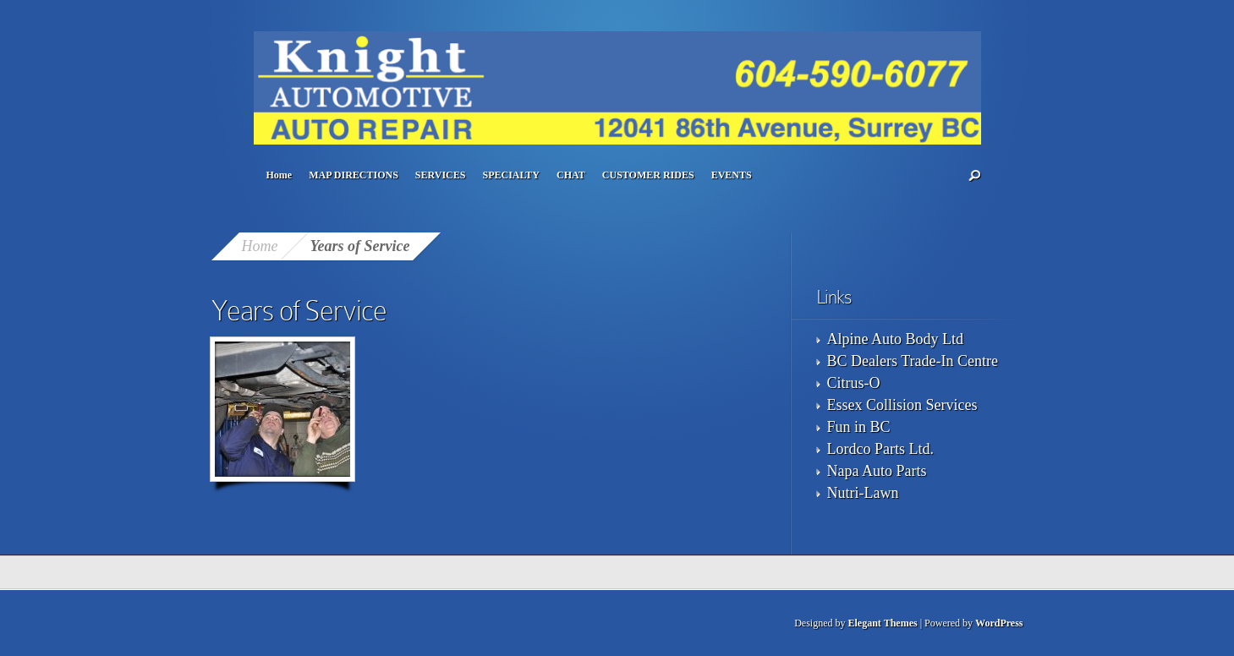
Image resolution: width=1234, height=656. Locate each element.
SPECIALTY (511, 175)
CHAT (571, 175)
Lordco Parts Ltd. (880, 448)
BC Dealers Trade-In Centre (912, 361)
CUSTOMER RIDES (648, 175)
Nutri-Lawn (863, 492)
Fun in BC (859, 426)
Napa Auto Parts (877, 470)
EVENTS (731, 175)
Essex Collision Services (902, 404)
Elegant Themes (883, 623)
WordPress (999, 623)
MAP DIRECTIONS (353, 175)
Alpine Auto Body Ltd (895, 339)
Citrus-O (853, 382)
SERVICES (440, 175)
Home (279, 175)
